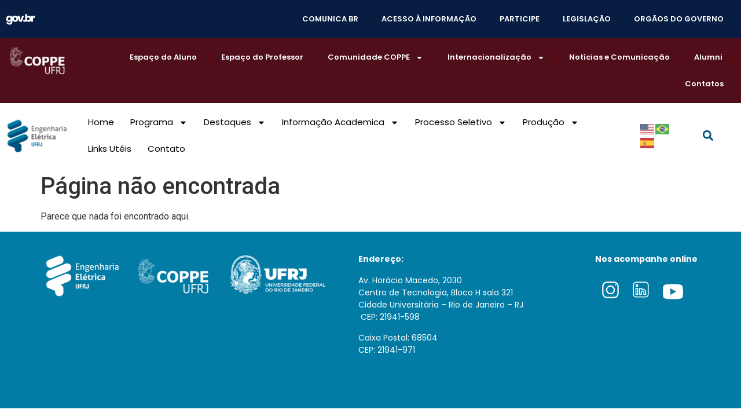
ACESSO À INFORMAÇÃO (428, 18)
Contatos (704, 83)
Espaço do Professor (262, 57)
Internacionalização (496, 57)
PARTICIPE (520, 18)
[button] (707, 135)
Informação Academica (340, 122)
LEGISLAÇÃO (587, 18)
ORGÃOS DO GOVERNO (679, 18)
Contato (166, 148)
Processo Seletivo (461, 122)
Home (101, 122)
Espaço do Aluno (163, 57)
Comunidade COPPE (375, 57)
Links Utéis (109, 148)
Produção (551, 122)
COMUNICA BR (330, 18)
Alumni (708, 57)
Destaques (235, 122)
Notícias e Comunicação (619, 57)
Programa (159, 122)
